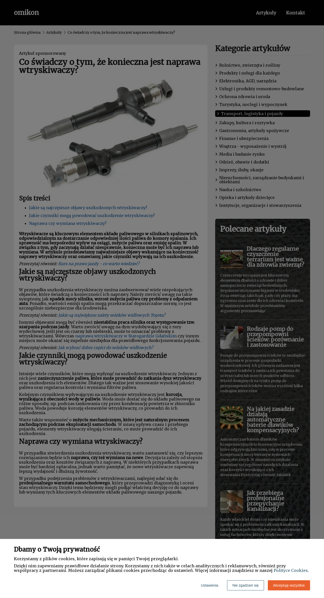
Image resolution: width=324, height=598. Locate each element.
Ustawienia (209, 585)
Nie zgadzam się (245, 585)
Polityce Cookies (291, 570)
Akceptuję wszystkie (289, 585)
